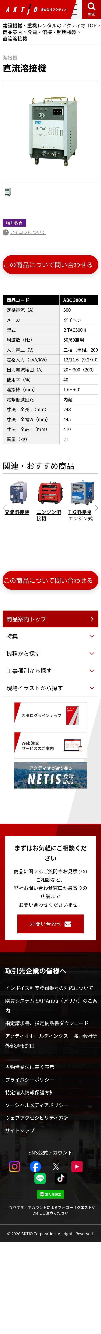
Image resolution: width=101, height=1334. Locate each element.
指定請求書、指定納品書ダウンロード (47, 1022)
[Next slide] (95, 508)
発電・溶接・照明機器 (52, 31)
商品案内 (12, 31)
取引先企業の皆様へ (35, 970)
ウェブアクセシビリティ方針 (36, 1117)
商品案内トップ (26, 619)
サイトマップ (20, 1130)
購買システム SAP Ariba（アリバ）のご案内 (51, 1005)
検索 (91, 14)
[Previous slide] (5, 508)
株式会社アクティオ (36, 9)
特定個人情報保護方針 (29, 1092)
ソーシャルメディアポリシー (36, 1104)
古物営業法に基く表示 (29, 1066)
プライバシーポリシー (29, 1079)
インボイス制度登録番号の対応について (49, 987)
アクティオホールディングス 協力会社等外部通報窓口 (51, 1040)
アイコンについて (28, 232)
